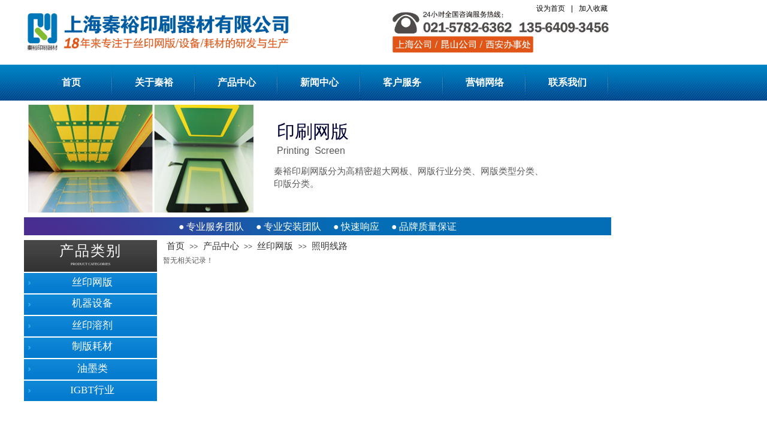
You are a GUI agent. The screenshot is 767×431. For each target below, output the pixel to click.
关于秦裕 (154, 82)
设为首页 (550, 8)
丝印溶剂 (92, 325)
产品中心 (237, 82)
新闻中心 (319, 82)
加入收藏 (593, 8)
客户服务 (402, 82)
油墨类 (92, 368)
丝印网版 (275, 246)
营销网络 (485, 82)
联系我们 (567, 82)
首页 (71, 82)
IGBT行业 (92, 390)
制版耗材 (92, 346)
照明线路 (330, 246)
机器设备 (92, 303)
